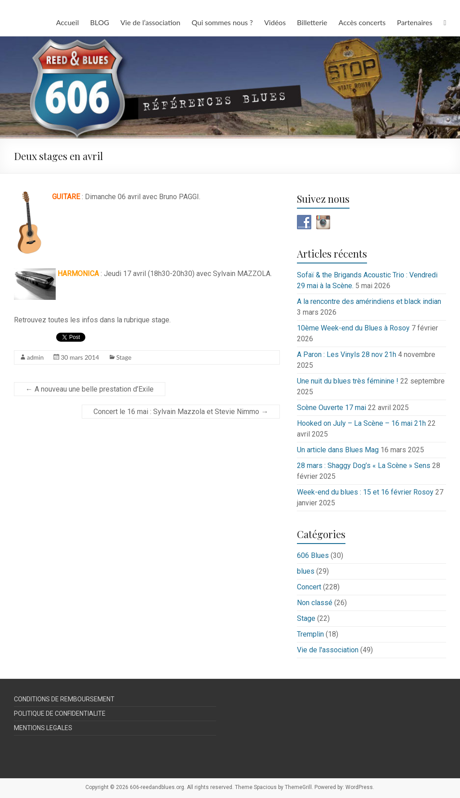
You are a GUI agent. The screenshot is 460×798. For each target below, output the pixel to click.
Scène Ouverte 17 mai (331, 407)
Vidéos (275, 22)
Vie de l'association (327, 650)
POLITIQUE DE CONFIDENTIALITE (60, 713)
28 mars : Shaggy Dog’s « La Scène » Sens (363, 465)
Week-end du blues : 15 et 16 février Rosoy (365, 492)
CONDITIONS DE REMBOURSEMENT (64, 699)
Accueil (67, 22)
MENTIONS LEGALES (43, 727)
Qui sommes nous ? (222, 22)
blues (305, 571)
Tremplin (310, 634)
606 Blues (313, 555)
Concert (309, 587)
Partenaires (415, 22)
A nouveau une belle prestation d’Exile (90, 389)
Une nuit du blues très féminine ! (347, 381)
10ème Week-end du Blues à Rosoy (353, 328)
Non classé (314, 602)
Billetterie (312, 22)
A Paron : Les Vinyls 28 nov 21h (346, 354)
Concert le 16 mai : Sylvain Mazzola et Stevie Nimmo (180, 411)
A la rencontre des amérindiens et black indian (369, 301)
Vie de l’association (150, 22)
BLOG (99, 22)
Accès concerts (362, 22)
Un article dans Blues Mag (338, 450)
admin (35, 357)
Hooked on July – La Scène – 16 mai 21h (361, 423)
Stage (124, 357)
